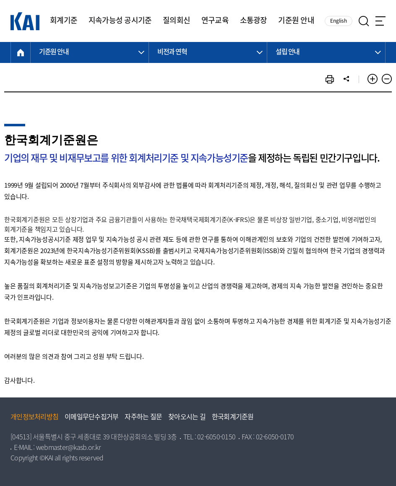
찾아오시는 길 (187, 417)
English (338, 21)
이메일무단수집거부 (91, 417)
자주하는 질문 (143, 417)
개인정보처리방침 (34, 417)
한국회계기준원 (233, 417)
